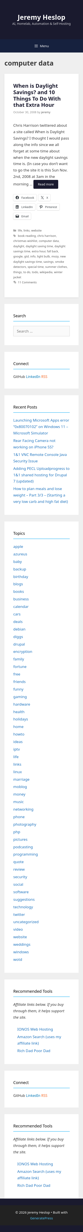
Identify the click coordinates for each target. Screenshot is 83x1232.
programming (25, 854)
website (36, 230)
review (19, 869)
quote (18, 861)
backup (19, 569)
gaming (20, 696)
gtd (26, 256)
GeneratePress (41, 1218)
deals (18, 621)
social (18, 884)
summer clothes (56, 267)
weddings (21, 944)
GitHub (19, 376)
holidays (20, 719)
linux (17, 771)
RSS (44, 376)
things (17, 272)
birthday (20, 576)
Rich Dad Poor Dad (33, 1050)
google (18, 256)
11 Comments (27, 282)
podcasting (23, 846)
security (20, 876)
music (18, 801)
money (19, 794)
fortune (20, 666)
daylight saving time (39, 246)
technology (23, 906)
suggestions (24, 899)
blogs (18, 583)
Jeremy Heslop (41, 17)
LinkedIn (33, 376)
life (20, 230)
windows (21, 951)
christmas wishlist (25, 241)
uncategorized (26, 921)
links (26, 230)
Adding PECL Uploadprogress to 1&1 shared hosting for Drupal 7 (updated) (41, 475)
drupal (19, 644)
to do (26, 272)
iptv (16, 749)
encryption (22, 651)
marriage (21, 779)
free (16, 674)
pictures (20, 839)
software (21, 891)
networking (23, 809)
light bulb (43, 256)
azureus (20, 554)
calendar (21, 606)
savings (48, 262)
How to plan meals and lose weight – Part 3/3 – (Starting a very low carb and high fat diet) (40, 495)
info (33, 256)
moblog (20, 786)
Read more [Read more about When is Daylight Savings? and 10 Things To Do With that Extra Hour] (46, 184)
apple (18, 546)
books (18, 591)
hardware (21, 704)
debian (19, 629)
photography (24, 824)
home (18, 726)
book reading (27, 236)
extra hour (39, 251)
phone (19, 816)
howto (18, 734)
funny (18, 689)
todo (35, 272)
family (18, 659)
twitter (19, 914)
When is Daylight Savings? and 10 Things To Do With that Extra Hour (37, 95)
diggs (18, 636)
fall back (52, 251)
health (19, 711)
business (21, 598)
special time (36, 267)
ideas (18, 741)
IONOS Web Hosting (35, 1029)
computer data (49, 241)
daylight (18, 246)
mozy (55, 256)
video (18, 929)
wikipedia (46, 272)
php (16, 831)
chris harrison (46, 236)
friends (19, 681)
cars (17, 614)
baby (17, 561)
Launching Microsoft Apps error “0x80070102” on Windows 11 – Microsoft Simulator (41, 427)
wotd (17, 959)
